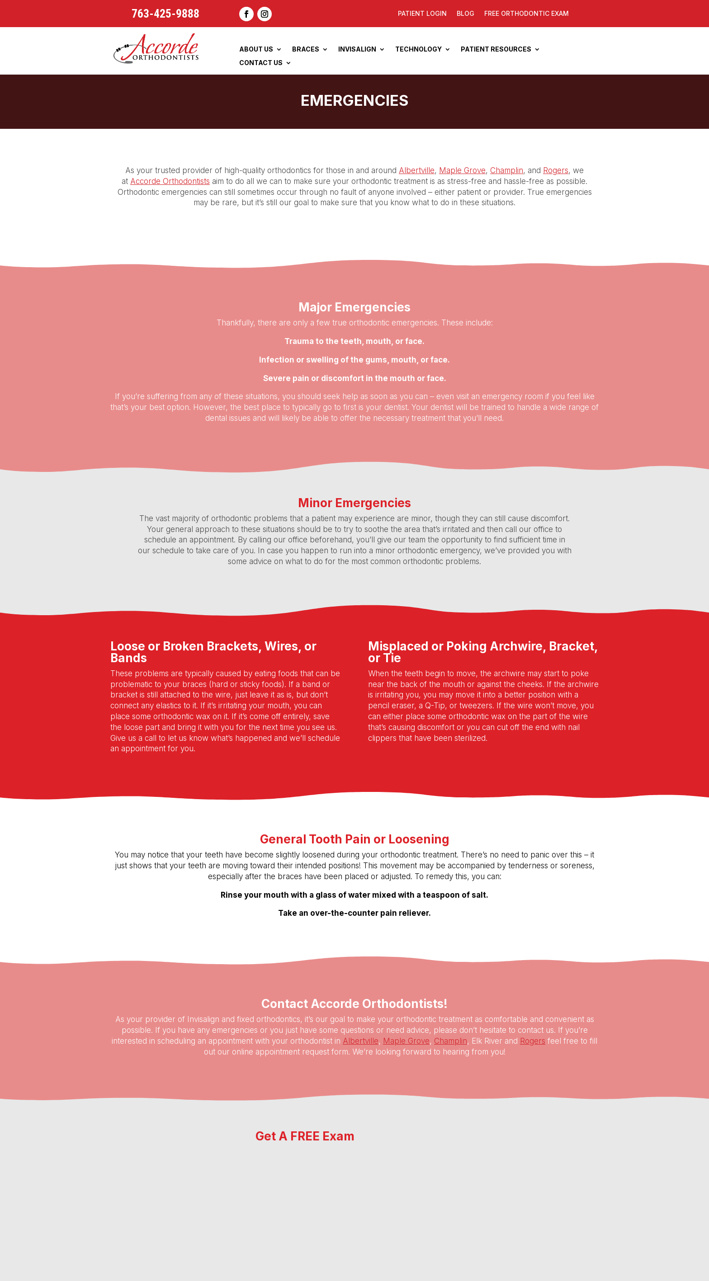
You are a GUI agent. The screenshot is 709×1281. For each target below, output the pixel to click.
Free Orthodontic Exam (526, 13)
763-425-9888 (165, 13)
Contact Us (261, 63)
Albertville (417, 170)
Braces (305, 49)
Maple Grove (462, 170)
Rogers (555, 170)
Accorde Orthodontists (170, 181)
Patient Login (422, 13)
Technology (418, 49)
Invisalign (357, 49)
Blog (465, 13)
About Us (256, 49)
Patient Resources (496, 49)
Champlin (506, 170)
